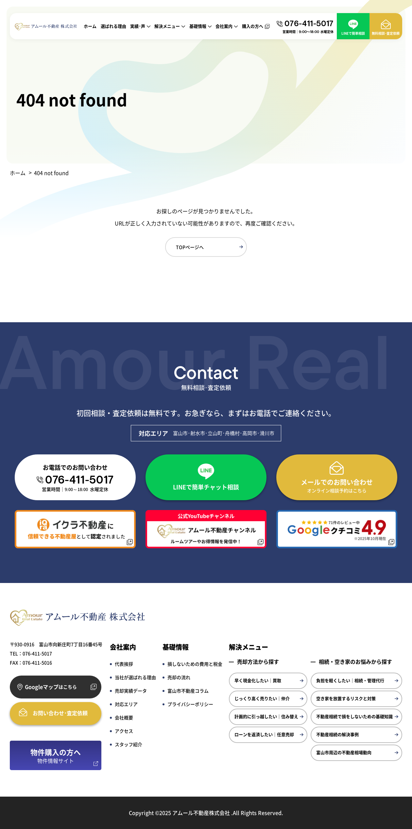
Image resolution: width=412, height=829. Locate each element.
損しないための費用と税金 (194, 664)
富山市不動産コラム (188, 690)
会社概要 (124, 717)
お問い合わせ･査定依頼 (60, 713)
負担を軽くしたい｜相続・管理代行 (350, 680)
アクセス (124, 731)
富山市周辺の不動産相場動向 (343, 752)
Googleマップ (51, 687)
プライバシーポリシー (190, 704)
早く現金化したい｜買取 (257, 680)
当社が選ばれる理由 (135, 677)
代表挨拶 (124, 664)
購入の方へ (252, 26)
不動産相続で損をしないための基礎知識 (354, 716)
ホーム (90, 26)
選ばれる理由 (113, 26)
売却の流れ (178, 677)
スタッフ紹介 (128, 744)
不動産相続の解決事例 (337, 734)
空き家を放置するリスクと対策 (346, 698)
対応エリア (126, 704)
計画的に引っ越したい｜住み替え (266, 716)
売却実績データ (131, 690)
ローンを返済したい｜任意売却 (264, 734)
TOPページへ (190, 247)
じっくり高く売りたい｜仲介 (262, 698)
